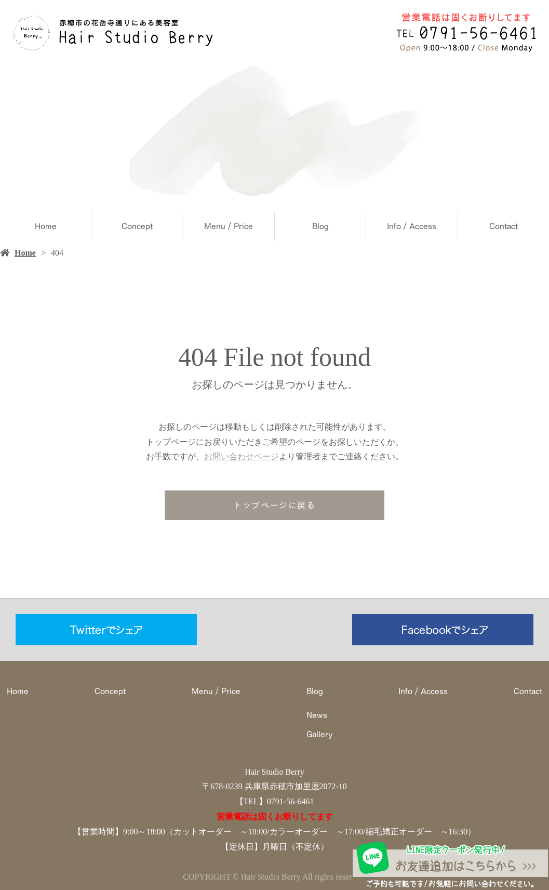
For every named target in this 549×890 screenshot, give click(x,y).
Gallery (319, 734)
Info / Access (411, 226)
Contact (503, 226)
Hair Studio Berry (274, 771)
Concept (137, 226)
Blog (320, 226)
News (316, 715)
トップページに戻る (274, 505)
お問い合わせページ (241, 456)
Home (46, 226)
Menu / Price (228, 226)
